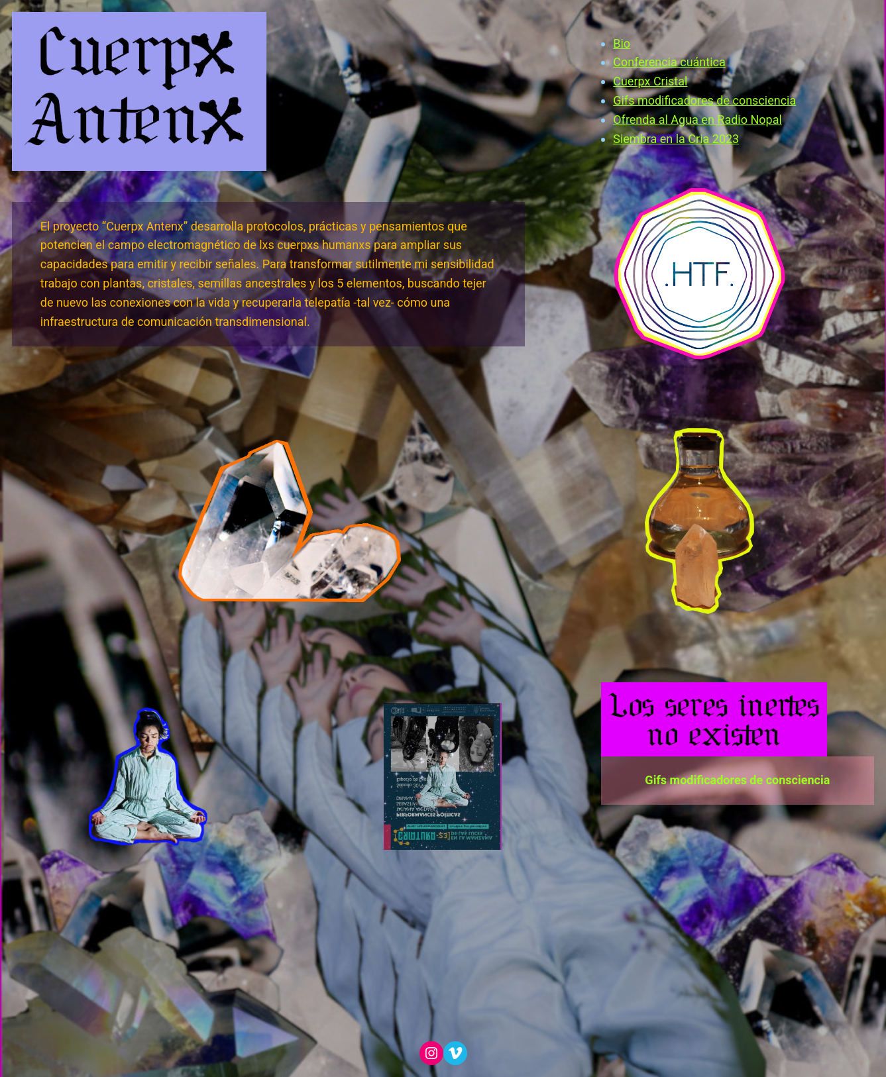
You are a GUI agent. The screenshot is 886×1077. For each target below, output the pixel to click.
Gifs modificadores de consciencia (704, 100)
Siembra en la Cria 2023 (676, 139)
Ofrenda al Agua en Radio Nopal (697, 120)
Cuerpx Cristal (650, 81)
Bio (621, 43)
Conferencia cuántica (669, 62)
